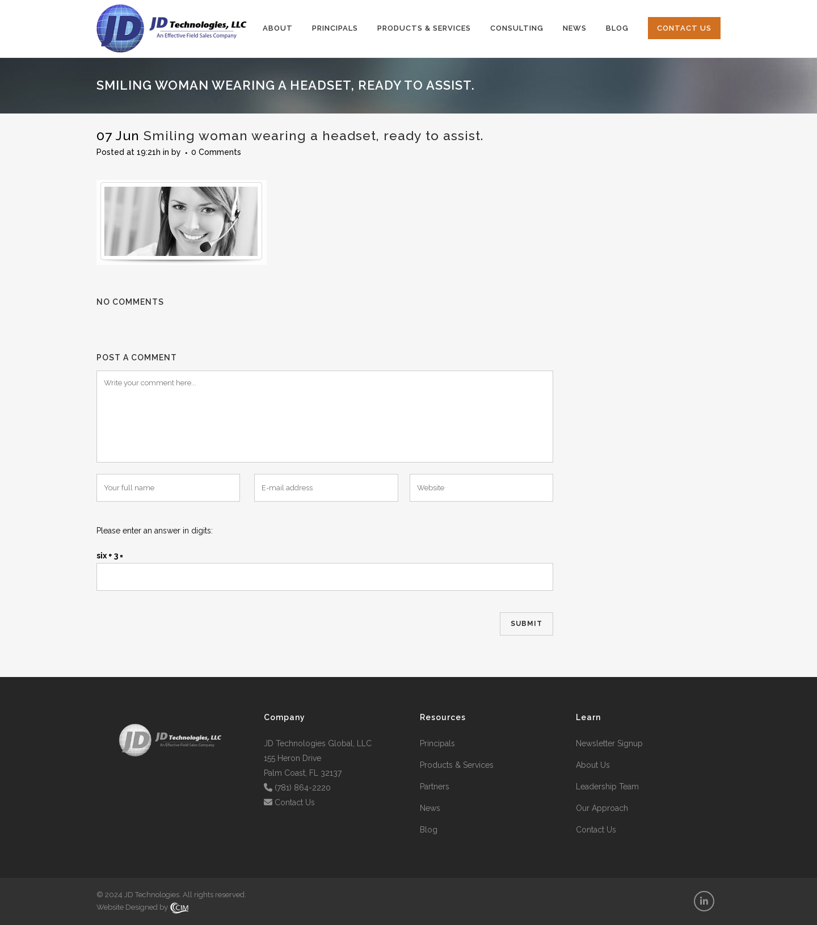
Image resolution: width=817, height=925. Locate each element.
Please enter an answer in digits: (154, 530)
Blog (428, 829)
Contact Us (295, 802)
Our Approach (602, 808)
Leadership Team (607, 786)
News (430, 808)
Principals (437, 743)
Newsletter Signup (609, 743)
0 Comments (216, 152)
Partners (434, 786)
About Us (593, 765)
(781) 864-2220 (303, 787)
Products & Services (457, 765)
